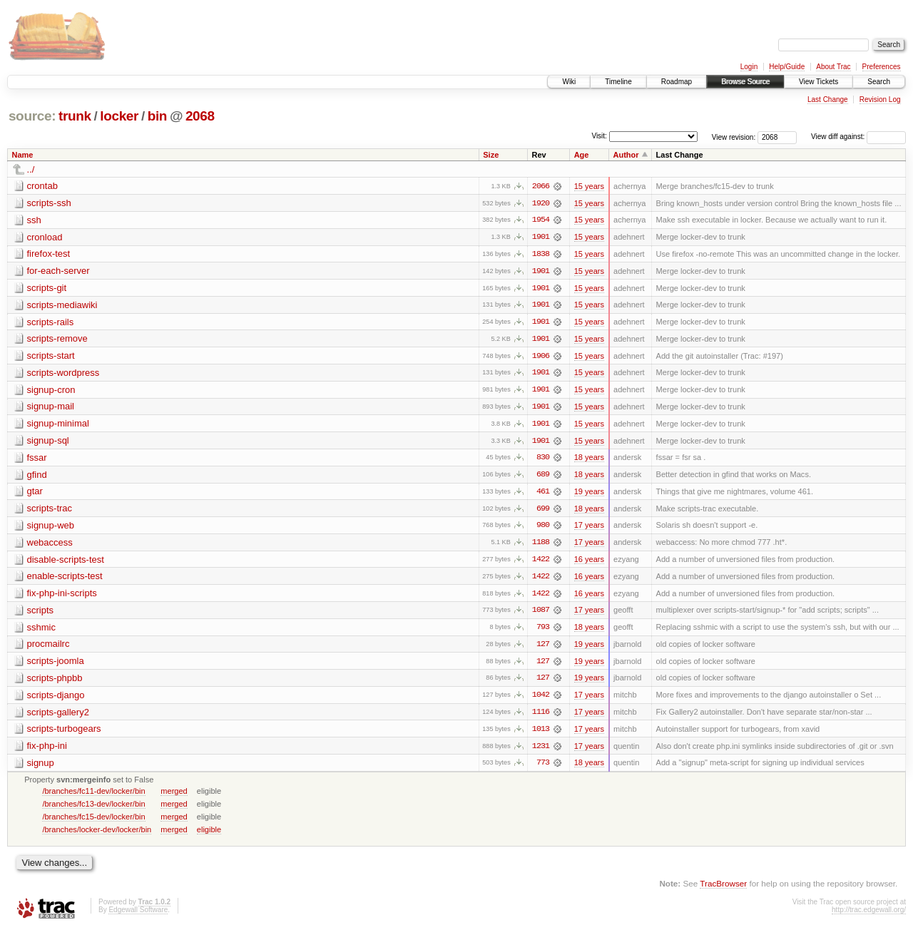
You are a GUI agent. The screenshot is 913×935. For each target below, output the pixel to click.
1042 (540, 699)
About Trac (833, 67)
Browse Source (745, 82)
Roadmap (676, 82)
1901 (540, 237)
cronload (45, 237)
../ (31, 169)
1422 (540, 562)
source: (32, 115)
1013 (540, 734)
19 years (589, 494)
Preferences (881, 67)
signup (40, 767)
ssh (34, 220)
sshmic (41, 630)
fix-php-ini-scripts (62, 596)
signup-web (51, 528)
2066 (540, 186)
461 (542, 494)
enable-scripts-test (65, 579)
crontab (42, 185)
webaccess (50, 545)
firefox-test (49, 254)
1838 (540, 254)
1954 (540, 220)
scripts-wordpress (63, 374)
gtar (35, 494)
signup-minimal (58, 425)
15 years (589, 186)
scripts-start (51, 357)
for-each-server (58, 271)
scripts (40, 613)
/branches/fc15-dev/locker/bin (93, 821)
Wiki (569, 82)
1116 (540, 716)
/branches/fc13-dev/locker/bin (93, 808)
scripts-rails (50, 322)
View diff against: (858, 136)
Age (581, 154)
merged (173, 796)
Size (491, 154)
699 (542, 511)
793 (542, 631)
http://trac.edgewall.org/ (869, 915)
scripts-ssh (49, 203)
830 (542, 460)
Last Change (827, 99)
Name (23, 154)
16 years (589, 562)
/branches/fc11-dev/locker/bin (93, 796)
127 (542, 648)
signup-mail (50, 408)
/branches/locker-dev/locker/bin (96, 834)
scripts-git (47, 288)
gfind (37, 476)
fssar (37, 459)
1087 (540, 614)
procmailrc (48, 648)
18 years (589, 460)
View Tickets (818, 82)
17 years (589, 528)
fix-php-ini (47, 750)
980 (542, 528)
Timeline (618, 82)
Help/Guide (787, 67)
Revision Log (880, 99)
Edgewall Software (138, 915)
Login (749, 67)
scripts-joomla (55, 665)
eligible (209, 834)
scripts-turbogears (64, 733)
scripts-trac (50, 511)
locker (119, 115)
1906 (540, 357)
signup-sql (48, 442)
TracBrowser (723, 889)
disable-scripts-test (65, 562)
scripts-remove (57, 339)
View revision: (734, 136)
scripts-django (56, 699)
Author (626, 154)
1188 (540, 545)
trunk (74, 115)
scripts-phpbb (55, 682)
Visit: (599, 136)
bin (157, 115)
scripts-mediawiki (62, 305)
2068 (200, 115)
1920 (540, 203)
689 (542, 477)
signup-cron (51, 391)
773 (542, 768)
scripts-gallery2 (58, 716)
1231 (540, 751)
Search (878, 82)
